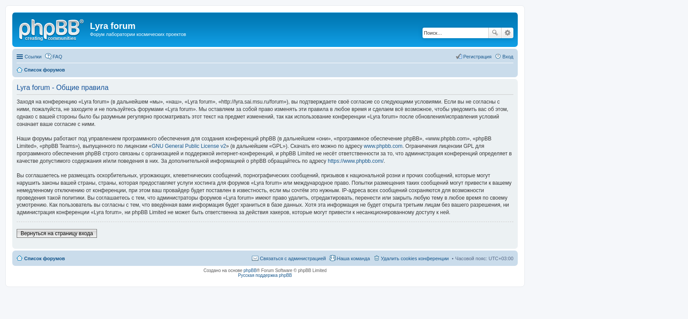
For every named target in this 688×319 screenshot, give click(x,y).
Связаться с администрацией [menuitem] (293, 258)
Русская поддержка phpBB (265, 275)
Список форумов (44, 258)
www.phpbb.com (383, 146)
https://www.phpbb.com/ (355, 161)
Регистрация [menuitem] (477, 56)
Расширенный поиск (507, 33)
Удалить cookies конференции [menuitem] (415, 258)
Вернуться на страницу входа (57, 233)
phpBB (250, 270)
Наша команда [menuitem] (353, 258)
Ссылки (33, 56)
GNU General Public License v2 (189, 146)
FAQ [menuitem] (57, 56)
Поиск (495, 33)
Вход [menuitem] (507, 56)
